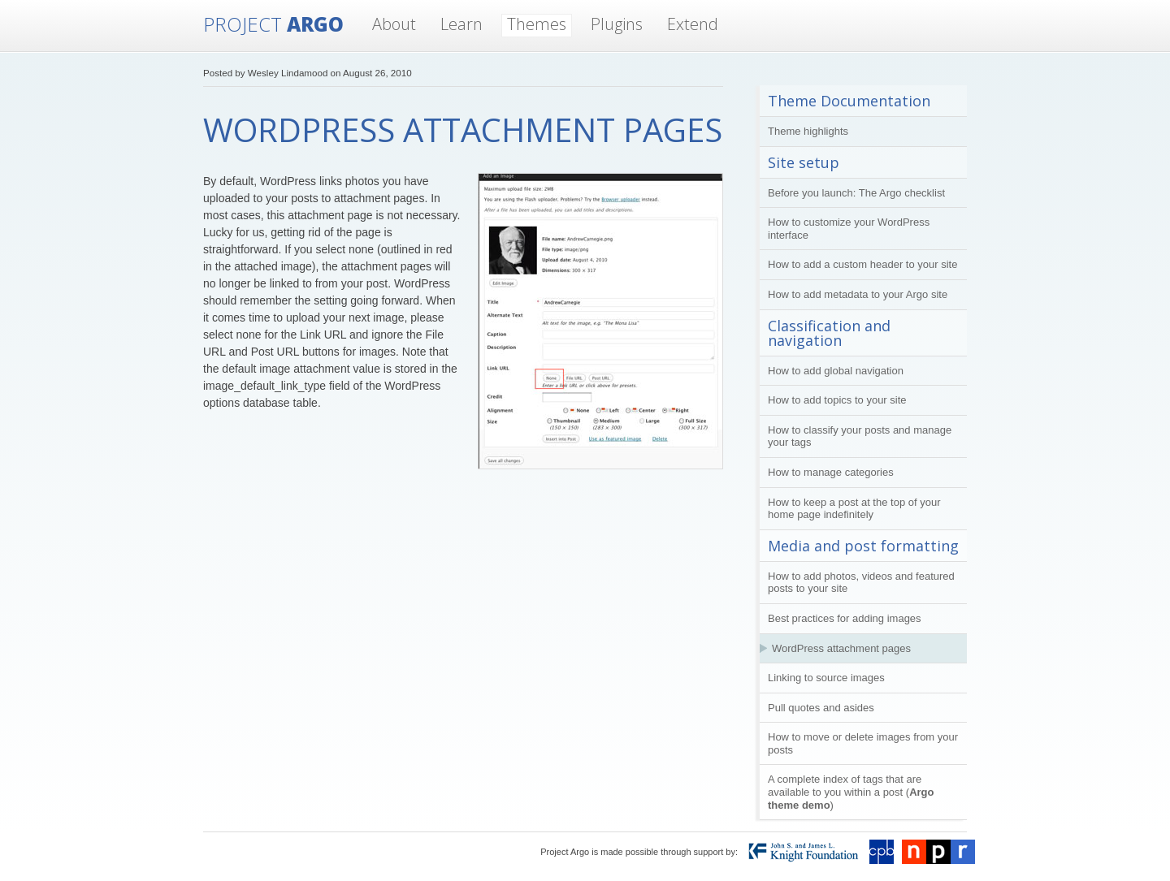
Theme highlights (808, 131)
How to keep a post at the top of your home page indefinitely (854, 508)
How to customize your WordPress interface (849, 228)
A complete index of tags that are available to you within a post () (851, 791)
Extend (692, 25)
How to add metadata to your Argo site (857, 294)
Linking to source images (826, 678)
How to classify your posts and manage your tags (859, 436)
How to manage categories (831, 472)
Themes (536, 24)
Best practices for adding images (844, 618)
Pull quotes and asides (821, 708)
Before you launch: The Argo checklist (856, 193)
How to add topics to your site (837, 400)
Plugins (617, 25)
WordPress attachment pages (841, 648)
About (394, 25)
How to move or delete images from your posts (863, 743)
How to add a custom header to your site (862, 264)
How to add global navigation (836, 371)
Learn (461, 25)
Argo (273, 24)
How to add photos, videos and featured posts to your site (861, 582)
